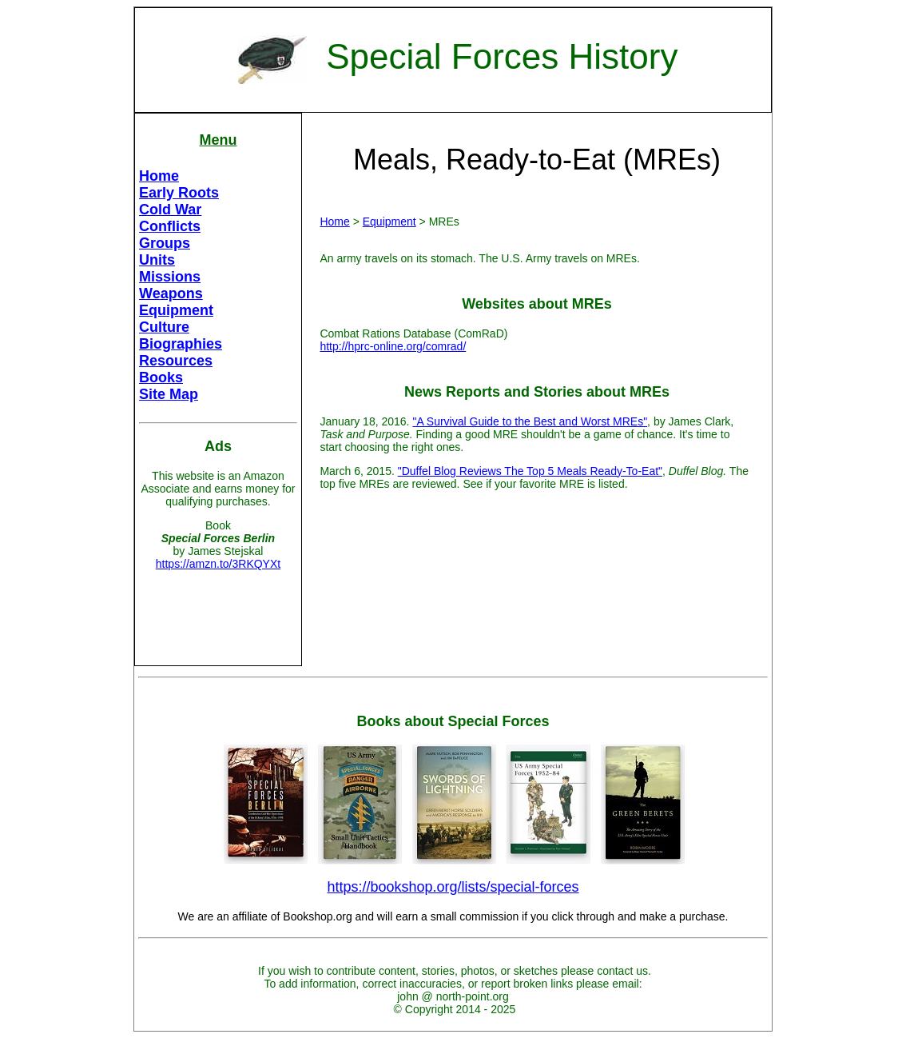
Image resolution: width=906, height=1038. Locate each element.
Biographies (180, 344)
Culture (164, 327)
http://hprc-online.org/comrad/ (393, 346)
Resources (176, 361)
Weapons (171, 293)
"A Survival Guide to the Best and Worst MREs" (529, 421)
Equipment (176, 310)
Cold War (170, 210)
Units (157, 260)
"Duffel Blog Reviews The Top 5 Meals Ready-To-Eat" (530, 471)
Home (159, 176)
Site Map (168, 394)
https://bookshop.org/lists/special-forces (452, 887)
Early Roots (179, 193)
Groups (164, 243)
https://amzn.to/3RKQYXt (218, 563)
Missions (170, 277)
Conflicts (170, 226)
